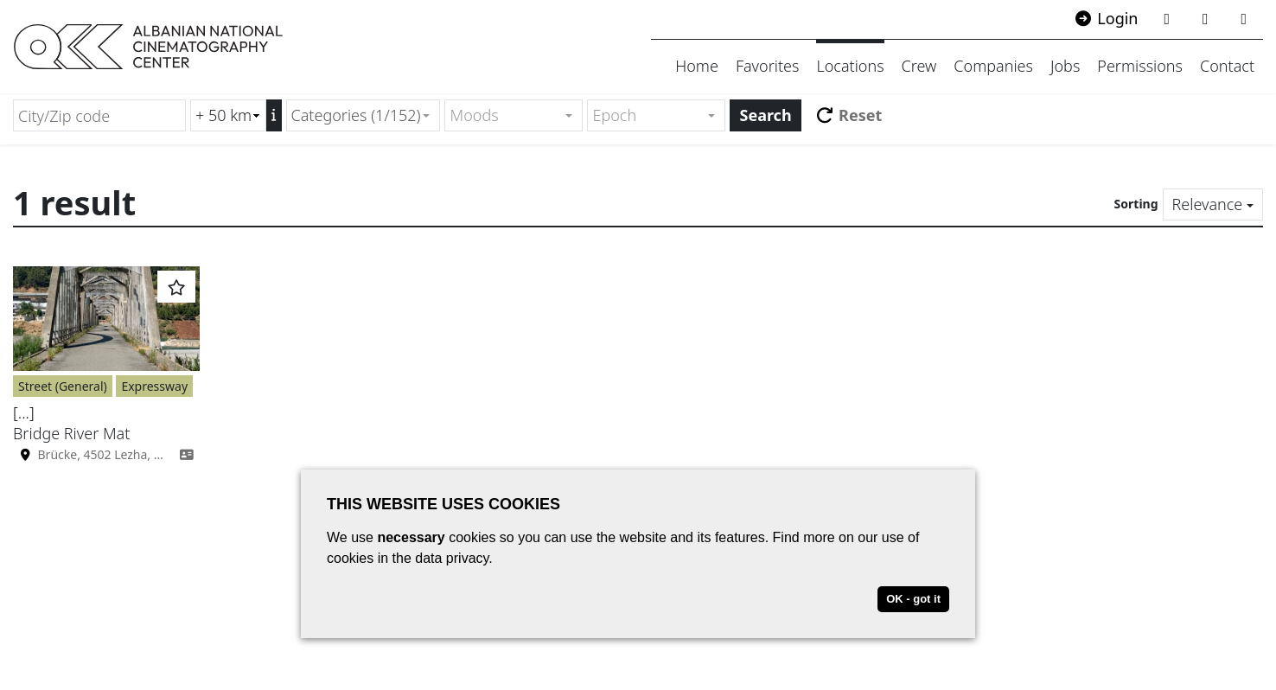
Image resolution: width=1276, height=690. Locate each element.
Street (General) (62, 386)
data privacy (451, 558)
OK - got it (913, 598)
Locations (850, 65)
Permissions (1140, 65)
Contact (1227, 65)
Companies (993, 65)
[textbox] (506, 115)
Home (696, 65)
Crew (919, 65)
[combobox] (363, 115)
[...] (24, 412)
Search (765, 115)
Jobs (1065, 65)
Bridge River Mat (71, 433)
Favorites (768, 65)
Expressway (154, 386)
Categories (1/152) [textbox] (356, 115)
